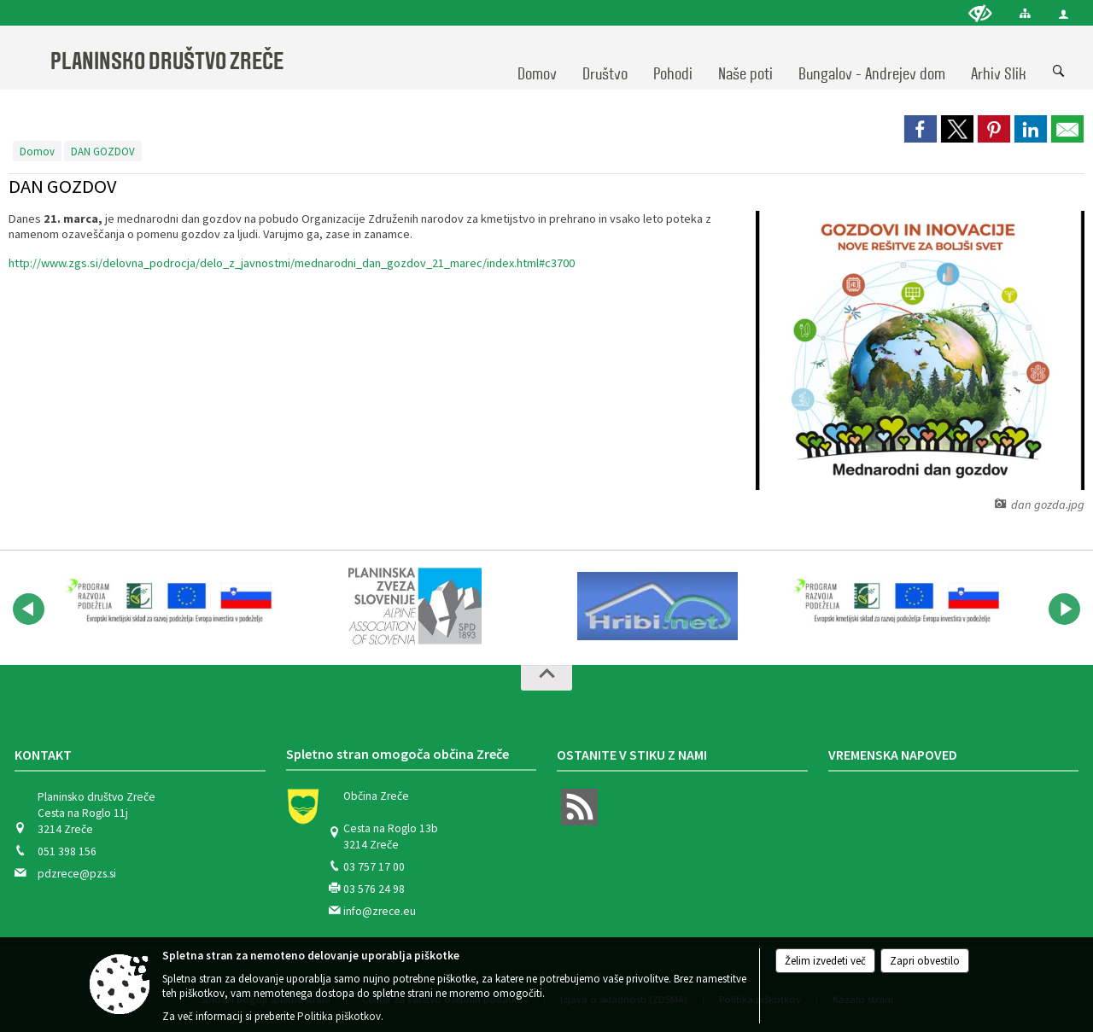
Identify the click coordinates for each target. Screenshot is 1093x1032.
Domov (37, 151)
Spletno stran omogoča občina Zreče (397, 754)
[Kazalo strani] (1025, 13)
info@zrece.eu (379, 911)
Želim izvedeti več (825, 960)
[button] (28, 609)
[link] (920, 129)
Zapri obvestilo (925, 960)
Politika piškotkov (339, 1016)
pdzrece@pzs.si (77, 873)
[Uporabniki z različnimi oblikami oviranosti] (980, 13)
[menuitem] (537, 58)
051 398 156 (67, 851)
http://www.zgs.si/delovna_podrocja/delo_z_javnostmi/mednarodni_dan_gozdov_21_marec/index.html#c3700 (292, 263)
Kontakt (43, 754)
